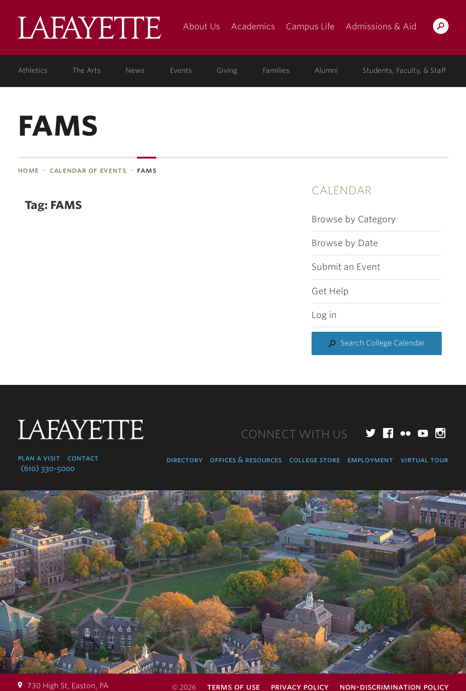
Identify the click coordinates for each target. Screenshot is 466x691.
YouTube (423, 433)
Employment (370, 459)
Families (276, 70)
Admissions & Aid (381, 26)
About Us (201, 26)
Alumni (326, 70)
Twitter (370, 433)
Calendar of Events (87, 170)
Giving (227, 70)
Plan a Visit (39, 458)
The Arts (86, 70)
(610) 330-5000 (48, 468)
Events (181, 70)
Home (28, 170)
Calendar (342, 190)
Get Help (330, 291)
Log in (324, 315)
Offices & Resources (246, 459)
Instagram (440, 433)
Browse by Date (345, 243)
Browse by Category (354, 219)
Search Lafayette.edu (441, 28)
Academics (253, 26)
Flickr (405, 433)
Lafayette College (89, 31)
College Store (314, 459)
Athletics (33, 70)
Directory (184, 459)
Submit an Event (346, 267)
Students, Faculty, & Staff (404, 70)
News (135, 70)
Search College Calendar (382, 343)
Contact (83, 458)
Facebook (388, 433)
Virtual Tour (424, 459)
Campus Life (310, 26)
